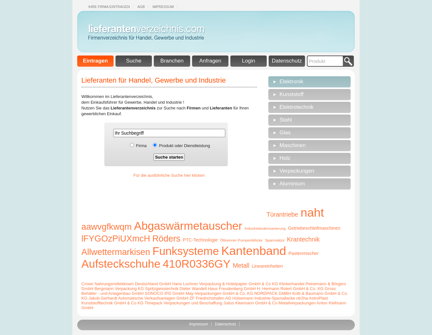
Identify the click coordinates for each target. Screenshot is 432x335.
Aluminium (292, 184)
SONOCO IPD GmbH (164, 293)
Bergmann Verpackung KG (119, 288)
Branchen (172, 61)
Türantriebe (282, 214)
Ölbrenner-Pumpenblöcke (241, 240)
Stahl (285, 120)
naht (312, 212)
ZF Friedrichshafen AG (210, 298)
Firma (141, 145)
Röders (167, 238)
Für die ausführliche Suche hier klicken (169, 175)
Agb (141, 7)
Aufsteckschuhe (120, 263)
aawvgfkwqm (106, 227)
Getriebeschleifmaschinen (314, 228)
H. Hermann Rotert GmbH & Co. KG (290, 288)
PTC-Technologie (200, 239)
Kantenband (253, 250)
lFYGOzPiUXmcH (115, 238)
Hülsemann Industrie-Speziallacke (263, 298)
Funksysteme (186, 251)
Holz (284, 158)
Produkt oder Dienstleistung (184, 145)
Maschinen (292, 145)
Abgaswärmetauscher (188, 226)
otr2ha (302, 298)
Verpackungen (296, 171)
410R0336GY (197, 263)
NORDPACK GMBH (272, 293)
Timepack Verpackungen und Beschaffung (183, 303)
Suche (133, 61)
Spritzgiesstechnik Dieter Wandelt (176, 288)
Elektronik (291, 81)
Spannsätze (275, 240)
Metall (241, 265)
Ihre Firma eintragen (109, 7)
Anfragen (210, 61)
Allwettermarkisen (115, 252)
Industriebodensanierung (265, 228)
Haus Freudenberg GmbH (232, 288)
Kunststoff (291, 94)
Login (248, 61)
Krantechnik (303, 239)
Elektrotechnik (296, 107)
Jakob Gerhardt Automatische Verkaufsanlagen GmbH (138, 298)
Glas (285, 133)
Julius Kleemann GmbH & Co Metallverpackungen (269, 303)
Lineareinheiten (267, 266)
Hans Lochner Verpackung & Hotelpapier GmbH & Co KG (225, 283)
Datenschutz (287, 61)
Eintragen (95, 61)
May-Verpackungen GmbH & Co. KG (219, 293)
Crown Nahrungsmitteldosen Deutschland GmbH (126, 283)
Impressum (163, 7)
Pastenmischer (303, 253)
